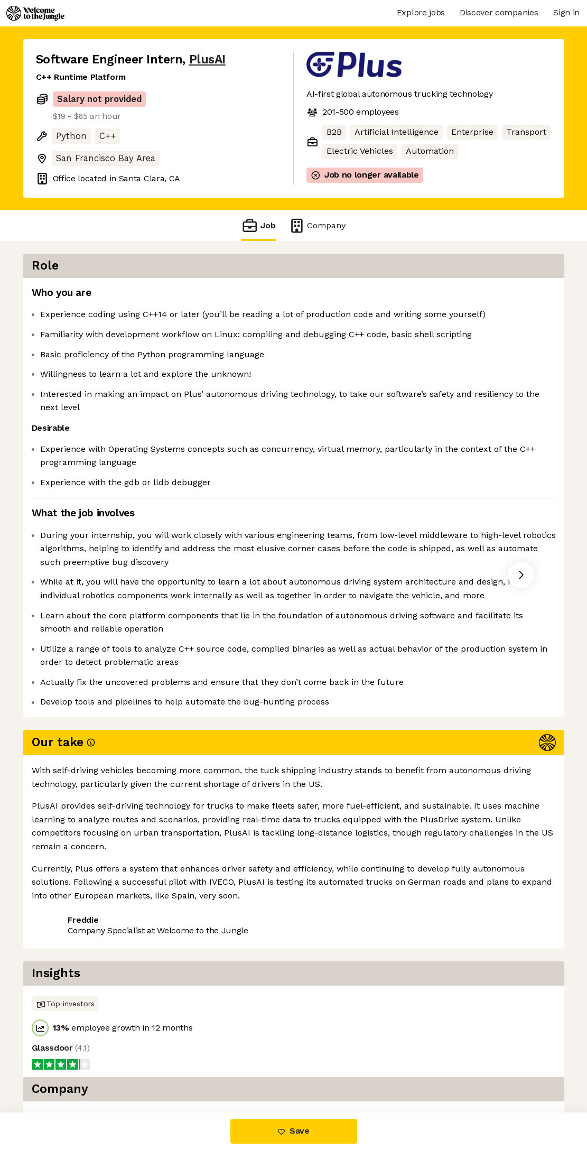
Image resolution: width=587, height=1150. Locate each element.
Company (317, 225)
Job (258, 225)
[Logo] (35, 13)
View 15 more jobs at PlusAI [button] (166, 906)
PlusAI (207, 59)
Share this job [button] (65, 906)
